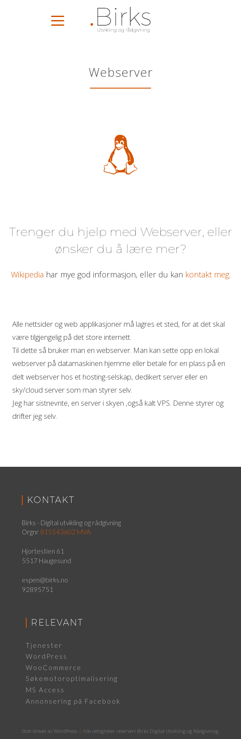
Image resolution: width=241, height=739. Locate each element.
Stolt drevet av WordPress (49, 731)
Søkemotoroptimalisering (72, 678)
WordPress (46, 656)
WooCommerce (54, 667)
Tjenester (44, 645)
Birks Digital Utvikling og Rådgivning (177, 731)
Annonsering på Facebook (73, 701)
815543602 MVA (65, 532)
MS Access (45, 690)
